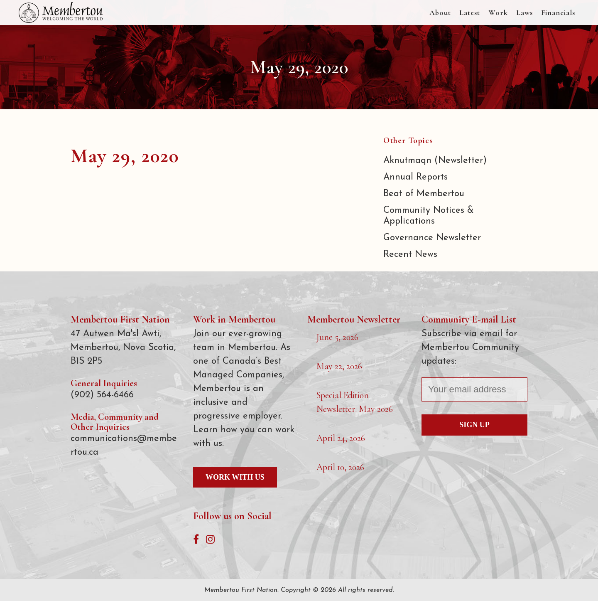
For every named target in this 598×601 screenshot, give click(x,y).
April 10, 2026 (340, 467)
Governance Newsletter (432, 238)
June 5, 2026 (337, 337)
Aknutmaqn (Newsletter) (435, 160)
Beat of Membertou (423, 194)
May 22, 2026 (339, 366)
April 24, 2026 (340, 438)
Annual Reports (415, 177)
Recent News (410, 254)
